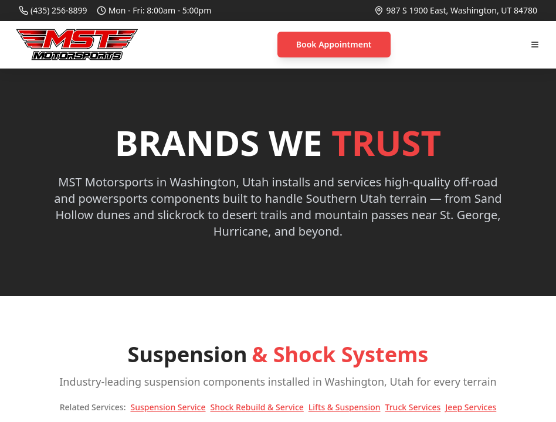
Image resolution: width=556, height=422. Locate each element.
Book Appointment (334, 44)
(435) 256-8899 (58, 10)
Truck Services (413, 407)
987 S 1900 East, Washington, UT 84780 (461, 10)
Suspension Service (167, 407)
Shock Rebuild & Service (257, 407)
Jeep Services (470, 407)
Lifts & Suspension (344, 407)
